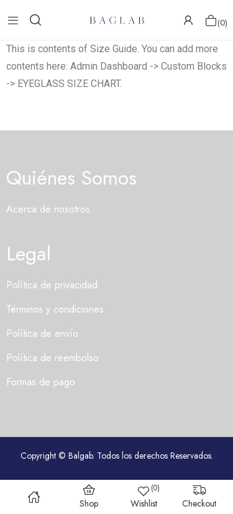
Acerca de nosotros (48, 209)
